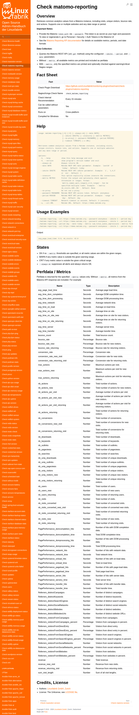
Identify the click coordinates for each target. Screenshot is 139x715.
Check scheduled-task (11, 477)
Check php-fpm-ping (10, 333)
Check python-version (10, 378)
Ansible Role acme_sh (11, 677)
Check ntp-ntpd (8, 293)
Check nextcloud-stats (11, 244)
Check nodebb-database (12, 260)
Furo (45, 712)
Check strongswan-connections (14, 550)
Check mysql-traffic (9, 203)
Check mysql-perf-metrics (12, 147)
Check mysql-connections (12, 107)
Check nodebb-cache (10, 256)
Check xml (6, 663)
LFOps (4, 672)
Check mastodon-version (12, 62)
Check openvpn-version (11, 325)
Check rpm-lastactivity (11, 456)
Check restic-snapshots (11, 436)
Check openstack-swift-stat (12, 317)
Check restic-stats (9, 440)
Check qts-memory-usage (12, 391)
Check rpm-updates (10, 460)
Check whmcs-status (10, 607)
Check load (6, 49)
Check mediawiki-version (12, 74)
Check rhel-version (9, 444)
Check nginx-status (9, 252)
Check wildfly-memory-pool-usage (13, 621)
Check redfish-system (10, 419)
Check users (7, 587)
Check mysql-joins (9, 131)
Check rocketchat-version (12, 452)
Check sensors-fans (10, 489)
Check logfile (7, 53)
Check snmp (7, 501)
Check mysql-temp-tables (12, 194)
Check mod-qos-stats (10, 86)
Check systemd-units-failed (12, 567)
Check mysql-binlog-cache (12, 102)
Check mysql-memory (10, 139)
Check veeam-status (10, 599)
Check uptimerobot (9, 583)
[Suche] (15, 36)
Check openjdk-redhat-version (14, 309)
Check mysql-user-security (12, 207)
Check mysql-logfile (9, 135)
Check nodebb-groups (11, 272)
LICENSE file (71, 692)
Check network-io (9, 227)
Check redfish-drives (10, 407)
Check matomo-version (11, 70)
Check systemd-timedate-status (14, 558)
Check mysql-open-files (11, 143)
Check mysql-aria (9, 98)
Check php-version (9, 346)
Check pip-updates (9, 354)
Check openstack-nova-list (12, 313)
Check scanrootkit (9, 472)
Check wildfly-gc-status (11, 616)
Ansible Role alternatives (12, 681)
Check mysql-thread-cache (12, 199)
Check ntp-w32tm (9, 301)
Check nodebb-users (10, 280)
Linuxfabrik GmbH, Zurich (58, 689)
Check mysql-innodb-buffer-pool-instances (15, 116)
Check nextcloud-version (12, 248)
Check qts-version (9, 403)
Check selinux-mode (10, 481)
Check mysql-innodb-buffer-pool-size (15, 122)
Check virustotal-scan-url (12, 603)
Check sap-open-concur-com (13, 468)
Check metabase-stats (11, 82)
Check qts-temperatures (11, 395)
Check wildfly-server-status (12, 636)
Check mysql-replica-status (12, 156)
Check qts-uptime (9, 399)
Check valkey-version (10, 595)
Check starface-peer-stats (12, 534)
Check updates (8, 575)
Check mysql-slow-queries (12, 160)
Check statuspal (8, 546)
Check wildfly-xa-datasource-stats (13, 649)
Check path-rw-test (9, 329)
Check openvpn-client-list (12, 321)
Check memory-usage (11, 78)
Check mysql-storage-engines (14, 168)
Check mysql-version (10, 211)
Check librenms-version (11, 45)
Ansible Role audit (9, 709)
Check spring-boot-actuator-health (13, 506)
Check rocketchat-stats (11, 448)
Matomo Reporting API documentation (64, 40)
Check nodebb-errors (10, 264)
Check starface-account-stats (13, 511)
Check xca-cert (8, 659)
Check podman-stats (10, 362)
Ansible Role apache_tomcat (13, 697)
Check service (7, 497)
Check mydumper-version (12, 94)
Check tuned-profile (9, 571)
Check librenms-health (11, 41)
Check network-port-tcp (11, 231)
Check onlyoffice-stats (11, 305)
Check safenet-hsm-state (12, 464)
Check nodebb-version (11, 284)
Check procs (7, 374)
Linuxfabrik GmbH (60, 709)
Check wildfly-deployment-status (15, 611)
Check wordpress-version (12, 654)
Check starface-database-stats (14, 524)
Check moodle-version (11, 90)
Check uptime (7, 579)
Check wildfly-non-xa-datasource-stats (10, 631)
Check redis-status (9, 423)
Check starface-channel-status (14, 519)
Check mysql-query (9, 152)
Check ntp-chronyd (9, 288)
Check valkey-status (10, 591)
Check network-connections (13, 223)
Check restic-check (9, 432)
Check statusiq (8, 542)
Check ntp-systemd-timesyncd (14, 297)
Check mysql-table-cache (12, 176)
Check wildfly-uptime (10, 644)
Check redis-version (10, 427)
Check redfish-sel (9, 411)
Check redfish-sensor (10, 415)
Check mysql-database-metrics (14, 111)
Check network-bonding (11, 219)
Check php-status (9, 342)
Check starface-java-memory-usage (14, 529)
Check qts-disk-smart (10, 387)
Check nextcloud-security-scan (14, 239)
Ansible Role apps (9, 701)
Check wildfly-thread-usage (13, 640)
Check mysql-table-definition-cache (13, 181)
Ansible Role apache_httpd (12, 689)
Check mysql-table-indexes (12, 186)
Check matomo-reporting (12, 66)
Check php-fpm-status (11, 338)
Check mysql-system (10, 172)
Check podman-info (9, 358)
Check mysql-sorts (9, 164)
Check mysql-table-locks (11, 190)
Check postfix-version (10, 366)
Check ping (6, 350)
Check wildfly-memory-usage (13, 626)
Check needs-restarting (11, 215)
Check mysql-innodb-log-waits (14, 127)
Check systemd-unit (10, 562)
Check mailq (7, 57)
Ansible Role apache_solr (12, 693)
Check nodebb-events (10, 268)
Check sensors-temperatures (13, 493)
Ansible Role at (8, 705)
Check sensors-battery (11, 485)
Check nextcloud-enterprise (13, 235)
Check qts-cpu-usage (10, 383)
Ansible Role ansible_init (12, 685)
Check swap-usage (9, 554)
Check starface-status (10, 538)
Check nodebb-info (9, 276)
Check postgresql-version (12, 370)
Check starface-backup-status (14, 515)
